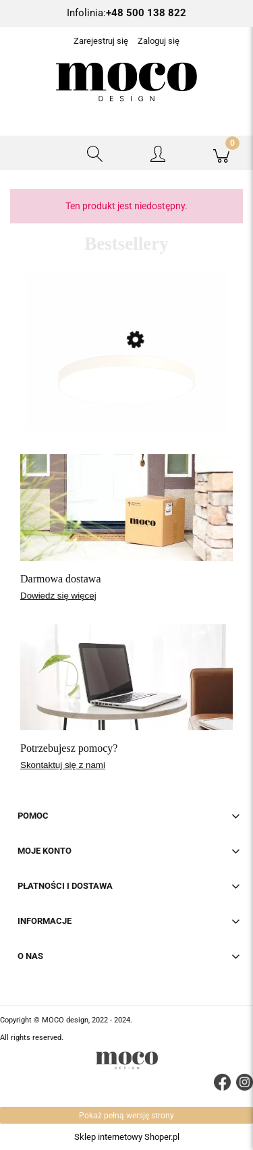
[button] (31, 153)
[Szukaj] (95, 153)
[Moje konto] (158, 155)
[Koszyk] (221, 153)
